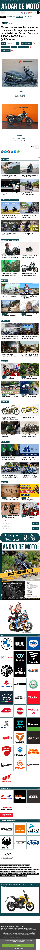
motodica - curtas (5, 21)
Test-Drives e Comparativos (10, 200)
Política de (18, 948)
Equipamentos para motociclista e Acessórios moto (16, 867)
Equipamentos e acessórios (10, 240)
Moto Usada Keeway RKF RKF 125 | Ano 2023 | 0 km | (20, 898)
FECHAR (18, 945)
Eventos (4, 482)
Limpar (3, 43)
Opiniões (4, 280)
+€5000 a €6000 (23, 47)
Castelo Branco (6, 50)
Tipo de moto (5, 47)
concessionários (4, 19)
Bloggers (12, 876)
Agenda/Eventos (16, 865)
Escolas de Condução (31, 874)
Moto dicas (5, 442)
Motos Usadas (5, 865)
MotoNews (5, 159)
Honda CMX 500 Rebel (19, 139)
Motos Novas (26, 865)
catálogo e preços (11, 16)
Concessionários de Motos (9, 869)
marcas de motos (28, 16)
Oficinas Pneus (5, 871)
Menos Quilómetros (26, 43)
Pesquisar (35, 523)
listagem (11, 23)
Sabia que (4, 401)
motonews (20, 19)
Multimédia (5, 321)
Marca (14, 47)
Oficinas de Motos (33, 869)
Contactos (3, 926)
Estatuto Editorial (19, 926)
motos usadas (19, 16)
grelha (6, 23)
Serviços (24, 876)
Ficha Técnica (10, 926)
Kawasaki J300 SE (20, 95)
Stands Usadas (22, 869)
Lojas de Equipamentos (18, 871)
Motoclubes (4, 876)
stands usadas (13, 19)
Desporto (4, 361)
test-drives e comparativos (30, 19)
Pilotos (18, 876)
